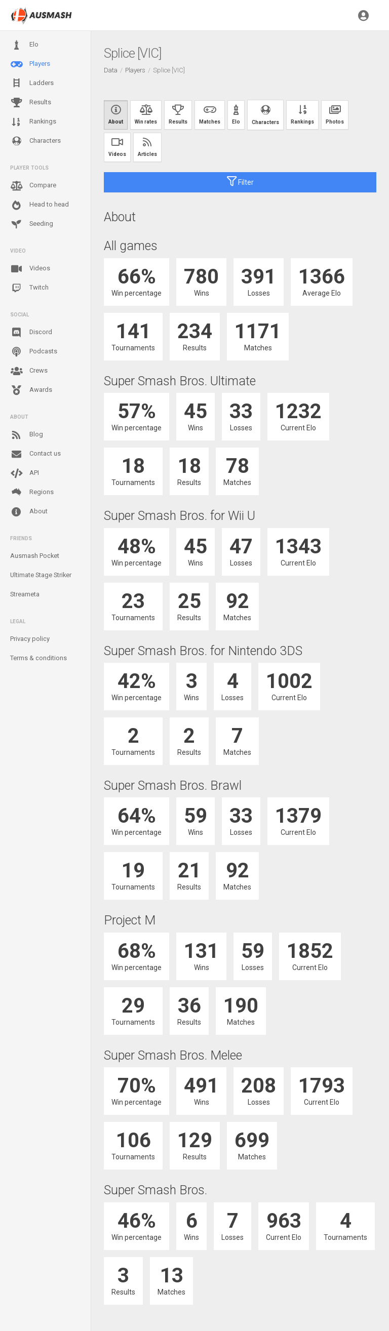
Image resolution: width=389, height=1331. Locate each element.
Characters (35, 141)
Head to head (39, 205)
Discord (31, 332)
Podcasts (33, 351)
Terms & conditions (38, 658)
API (24, 473)
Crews (29, 371)
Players (30, 64)
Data (111, 70)
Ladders (32, 83)
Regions (32, 492)
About (29, 511)
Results (30, 102)
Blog (26, 434)
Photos (335, 115)
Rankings (33, 122)
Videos (30, 268)
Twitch (29, 288)
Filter (240, 181)
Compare (33, 185)
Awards (31, 390)
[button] (363, 15)
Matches (209, 115)
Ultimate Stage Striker (40, 575)
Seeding (31, 224)
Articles (147, 147)
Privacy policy (30, 638)
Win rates (146, 115)
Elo (24, 45)
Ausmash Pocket (34, 555)
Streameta (25, 594)
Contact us (35, 454)
